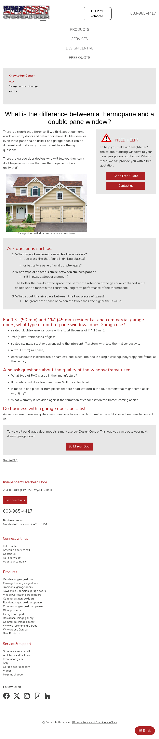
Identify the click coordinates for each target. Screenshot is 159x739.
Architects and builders (16, 655)
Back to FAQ (10, 460)
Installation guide (13, 659)
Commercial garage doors (19, 599)
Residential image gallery (18, 618)
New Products (11, 633)
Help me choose (13, 675)
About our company (15, 562)
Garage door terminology (23, 86)
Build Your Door (80, 446)
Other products (12, 610)
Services (79, 38)
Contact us (126, 186)
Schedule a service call (16, 550)
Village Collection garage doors (22, 595)
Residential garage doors (18, 579)
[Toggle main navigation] (43, 20)
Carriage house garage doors (20, 583)
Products (79, 29)
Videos (13, 91)
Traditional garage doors (18, 587)
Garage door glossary (16, 667)
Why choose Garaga (15, 630)
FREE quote (79, 57)
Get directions (15, 500)
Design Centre (89, 432)
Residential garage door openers (23, 602)
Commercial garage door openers (23, 606)
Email (146, 730)
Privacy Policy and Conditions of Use (95, 722)
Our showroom (12, 558)
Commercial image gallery (19, 622)
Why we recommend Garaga (20, 626)
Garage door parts (14, 614)
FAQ (11, 81)
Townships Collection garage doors (24, 591)
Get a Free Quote (126, 176)
